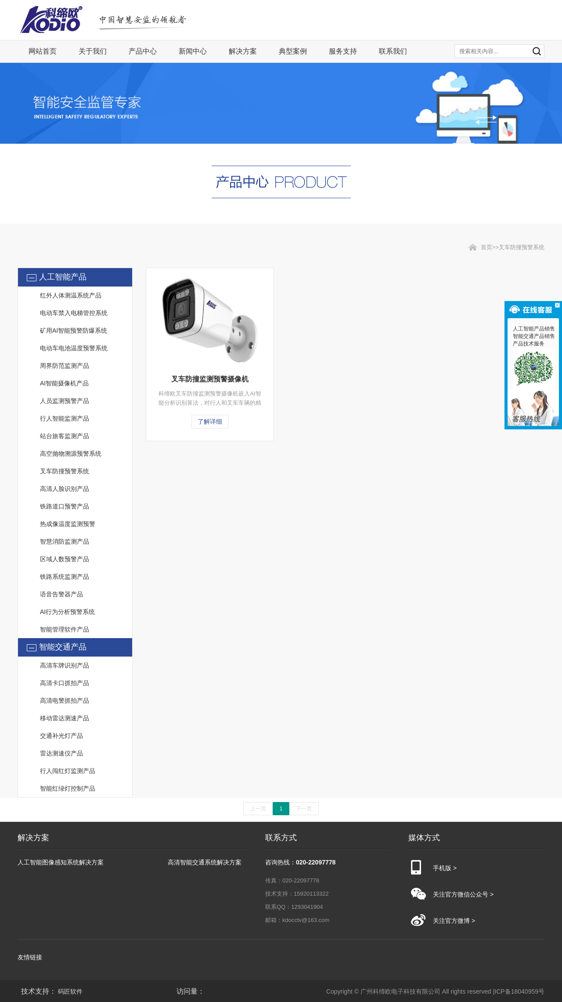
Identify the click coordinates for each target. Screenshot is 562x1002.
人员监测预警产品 (64, 400)
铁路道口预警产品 (64, 506)
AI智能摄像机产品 (64, 383)
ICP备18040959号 (519, 991)
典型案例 (293, 51)
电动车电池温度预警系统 (74, 348)
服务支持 (343, 51)
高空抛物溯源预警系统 (70, 453)
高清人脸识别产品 (64, 488)
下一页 (304, 809)
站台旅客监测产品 (64, 435)
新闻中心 (193, 51)
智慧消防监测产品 (64, 541)
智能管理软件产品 (64, 629)
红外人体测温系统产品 (70, 295)
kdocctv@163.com (305, 920)
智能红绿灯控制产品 (67, 788)
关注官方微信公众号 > (463, 894)
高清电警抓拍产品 (64, 700)
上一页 (258, 809)
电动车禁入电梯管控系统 (74, 312)
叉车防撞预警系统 (64, 471)
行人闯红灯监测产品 (67, 770)
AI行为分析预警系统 (67, 611)
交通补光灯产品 (61, 735)
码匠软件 (70, 991)
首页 (486, 247)
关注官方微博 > (454, 920)
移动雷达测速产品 (64, 718)
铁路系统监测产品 (64, 576)
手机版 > (445, 867)
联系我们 (393, 51)
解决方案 (243, 51)
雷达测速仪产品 (61, 753)
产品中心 (143, 51)
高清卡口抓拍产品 (64, 682)
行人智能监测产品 (64, 418)
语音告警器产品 (61, 594)
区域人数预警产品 (64, 559)
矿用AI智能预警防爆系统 (73, 330)
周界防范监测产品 (64, 365)
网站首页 (43, 51)
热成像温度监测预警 (67, 523)
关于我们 (93, 51)
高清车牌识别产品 (64, 665)
